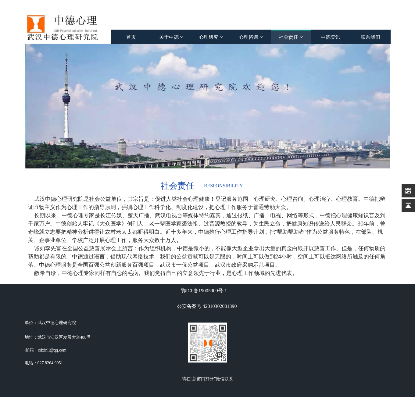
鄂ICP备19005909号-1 (204, 290)
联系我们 (370, 37)
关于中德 (171, 37)
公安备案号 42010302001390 (207, 306)
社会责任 (290, 37)
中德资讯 (330, 37)
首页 (131, 37)
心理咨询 (251, 37)
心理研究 (211, 37)
